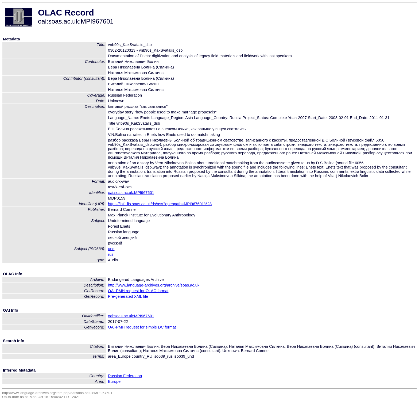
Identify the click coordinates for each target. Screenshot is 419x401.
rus (110, 254)
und (111, 249)
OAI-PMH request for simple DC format (142, 327)
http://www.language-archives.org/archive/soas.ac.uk (153, 285)
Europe (114, 381)
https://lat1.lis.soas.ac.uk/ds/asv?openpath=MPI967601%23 (160, 204)
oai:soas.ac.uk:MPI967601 (131, 192)
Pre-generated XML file (128, 296)
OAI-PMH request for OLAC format (138, 291)
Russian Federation (125, 376)
